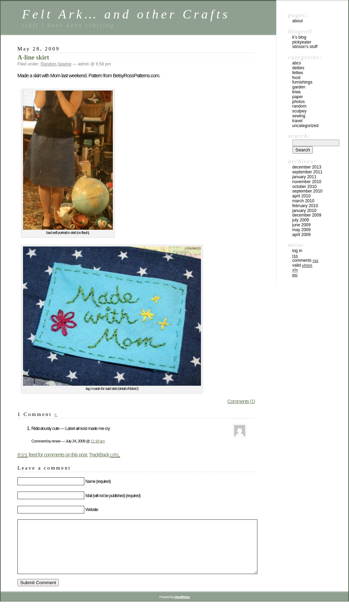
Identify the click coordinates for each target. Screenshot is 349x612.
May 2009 (301, 229)
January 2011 (304, 176)
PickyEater (301, 42)
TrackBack (104, 454)
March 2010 (303, 200)
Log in (297, 250)
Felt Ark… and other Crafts (126, 14)
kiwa (296, 91)
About (297, 20)
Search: (299, 135)
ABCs (296, 63)
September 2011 (307, 172)
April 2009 (301, 234)
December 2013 (306, 167)
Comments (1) (241, 401)
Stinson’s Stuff (304, 46)
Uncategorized (305, 125)
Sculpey (299, 111)
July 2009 (300, 220)
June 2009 (301, 224)
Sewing (64, 64)
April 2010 (301, 196)
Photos (298, 101)
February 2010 (305, 205)
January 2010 (304, 210)
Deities (298, 67)
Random (48, 64)
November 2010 (306, 181)
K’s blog (299, 37)
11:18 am (98, 441)
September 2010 (307, 191)
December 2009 (306, 215)
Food (296, 77)
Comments (305, 260)
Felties (297, 72)
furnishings (302, 82)
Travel (297, 120)
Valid (302, 265)
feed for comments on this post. (52, 454)
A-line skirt (33, 57)
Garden (298, 87)
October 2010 (304, 186)
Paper (297, 96)
